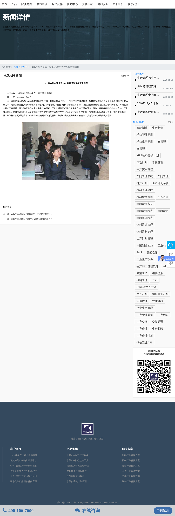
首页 (4, 4)
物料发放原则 (145, 197)
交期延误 (157, 321)
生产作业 (142, 328)
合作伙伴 (57, 4)
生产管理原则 (145, 314)
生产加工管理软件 (147, 266)
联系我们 (133, 4)
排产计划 (142, 183)
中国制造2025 (145, 245)
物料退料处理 (145, 231)
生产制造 (157, 127)
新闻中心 (72, 4)
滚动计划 (142, 162)
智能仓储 (152, 252)
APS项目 (163, 197)
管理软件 (142, 301)
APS (165, 266)
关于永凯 (117, 4)
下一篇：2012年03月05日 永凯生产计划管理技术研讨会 (27, 219)
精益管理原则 (145, 134)
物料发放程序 (145, 210)
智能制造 (142, 127)
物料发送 (163, 210)
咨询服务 (102, 4)
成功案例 (41, 4)
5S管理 (141, 148)
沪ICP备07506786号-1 (67, 502)
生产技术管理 (145, 169)
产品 (14, 4)
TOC (155, 280)
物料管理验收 (145, 190)
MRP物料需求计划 (148, 155)
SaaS (139, 252)
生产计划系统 (160, 183)
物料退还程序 (145, 217)
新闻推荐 (138, 74)
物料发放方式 (145, 203)
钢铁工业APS (144, 342)
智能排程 (157, 301)
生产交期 (142, 321)
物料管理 (142, 280)
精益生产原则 (145, 141)
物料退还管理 (145, 224)
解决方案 (26, 4)
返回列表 (125, 75)
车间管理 (163, 176)
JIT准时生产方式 (147, 287)
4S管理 (162, 141)
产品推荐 (72, 449)
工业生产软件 (145, 259)
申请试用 (163, 510)
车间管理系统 (145, 176)
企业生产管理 (145, 307)
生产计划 (142, 294)
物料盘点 (157, 273)
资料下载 (87, 4)
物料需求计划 (160, 294)
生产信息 (163, 314)
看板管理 (157, 162)
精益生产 (142, 273)
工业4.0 (162, 245)
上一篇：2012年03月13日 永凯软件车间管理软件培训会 (27, 214)
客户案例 (15, 449)
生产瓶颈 (157, 328)
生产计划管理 (145, 238)
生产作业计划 (145, 335)
